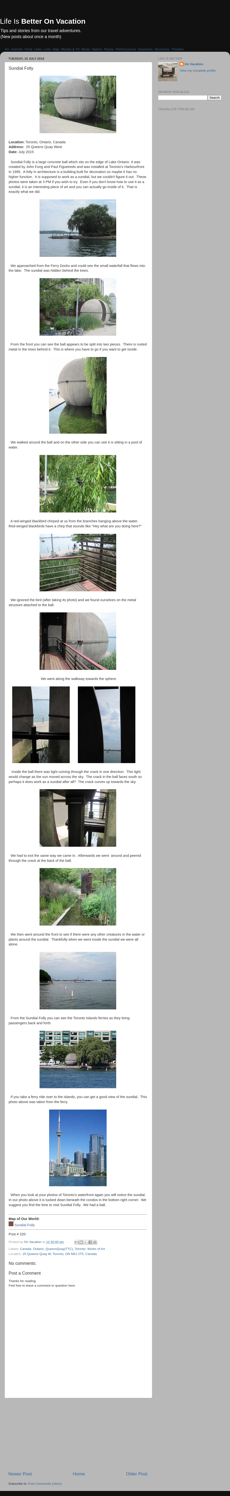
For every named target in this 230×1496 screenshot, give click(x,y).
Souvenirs (145, 49)
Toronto (80, 1249)
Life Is (43, 21)
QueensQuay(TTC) (59, 1249)
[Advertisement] (78, 1434)
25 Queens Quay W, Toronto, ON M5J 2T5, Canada (60, 1254)
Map (56, 49)
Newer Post (20, 1473)
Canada (25, 1249)
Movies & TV (70, 49)
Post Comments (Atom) (45, 1483)
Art (7, 49)
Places (109, 49)
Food (28, 49)
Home (79, 1473)
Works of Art (96, 1249)
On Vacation (193, 64)
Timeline (178, 49)
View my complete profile (198, 70)
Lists (47, 49)
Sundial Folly (24, 1225)
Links (38, 49)
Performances (126, 49)
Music (85, 49)
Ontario (38, 1249)
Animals (17, 49)
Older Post (136, 1473)
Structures (162, 49)
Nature (97, 49)
